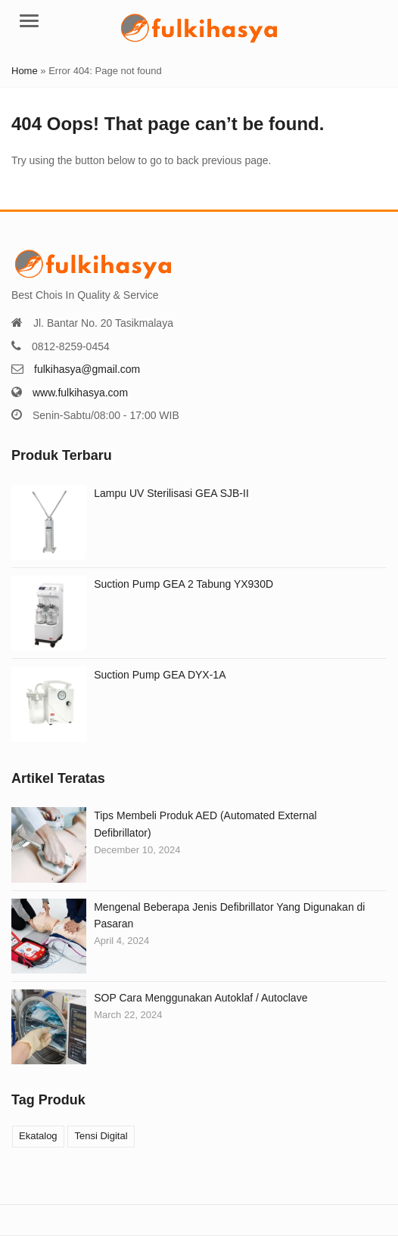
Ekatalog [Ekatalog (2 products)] (38, 1135)
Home (24, 70)
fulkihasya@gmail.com (87, 369)
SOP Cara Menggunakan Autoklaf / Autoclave (200, 998)
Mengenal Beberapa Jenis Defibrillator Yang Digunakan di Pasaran (229, 915)
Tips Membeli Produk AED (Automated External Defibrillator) (205, 823)
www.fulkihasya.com (80, 393)
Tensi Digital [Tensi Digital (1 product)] (100, 1135)
